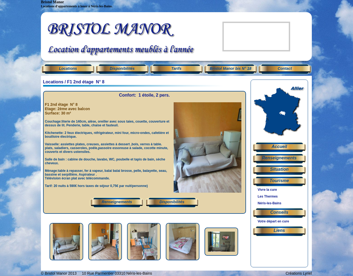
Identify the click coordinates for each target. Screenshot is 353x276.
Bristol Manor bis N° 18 (230, 68)
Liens (279, 230)
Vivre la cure (267, 190)
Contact (285, 68)
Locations (53, 82)
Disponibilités (122, 68)
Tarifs (176, 68)
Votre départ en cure (273, 221)
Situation (279, 169)
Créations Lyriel (299, 273)
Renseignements (117, 202)
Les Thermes (268, 196)
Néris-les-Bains (269, 203)
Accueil (279, 146)
